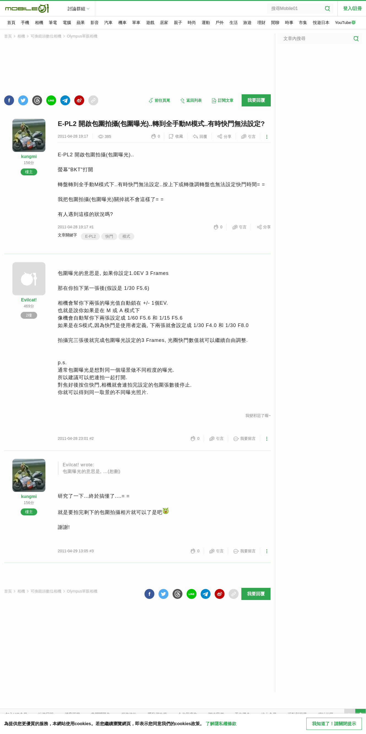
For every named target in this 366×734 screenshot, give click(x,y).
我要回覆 (256, 100)
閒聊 (275, 22)
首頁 (11, 22)
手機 (25, 22)
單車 (136, 22)
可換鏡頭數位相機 (46, 36)
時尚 (192, 22)
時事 (289, 22)
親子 (178, 22)
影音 (95, 22)
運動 (206, 22)
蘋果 (81, 22)
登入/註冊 (352, 8)
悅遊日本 (321, 22)
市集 (303, 22)
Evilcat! (29, 300)
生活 (234, 22)
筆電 (53, 22)
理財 (261, 22)
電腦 (67, 22)
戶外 (219, 22)
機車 (122, 22)
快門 (109, 236)
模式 (126, 236)
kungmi (29, 156)
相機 (39, 22)
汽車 (108, 22)
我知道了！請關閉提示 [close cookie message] (334, 723)
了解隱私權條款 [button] (221, 723)
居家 (164, 22)
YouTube (345, 23)
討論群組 (76, 8)
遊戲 (150, 22)
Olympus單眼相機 (82, 36)
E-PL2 (90, 236)
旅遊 (247, 22)
